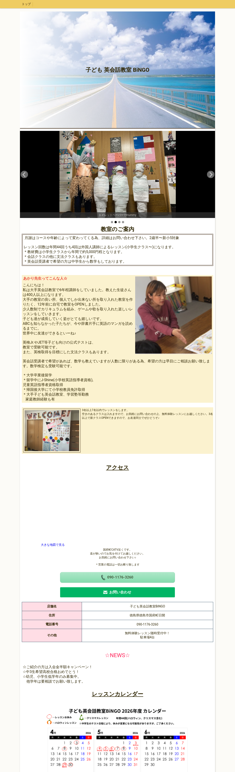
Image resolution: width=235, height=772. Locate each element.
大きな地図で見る (53, 544)
